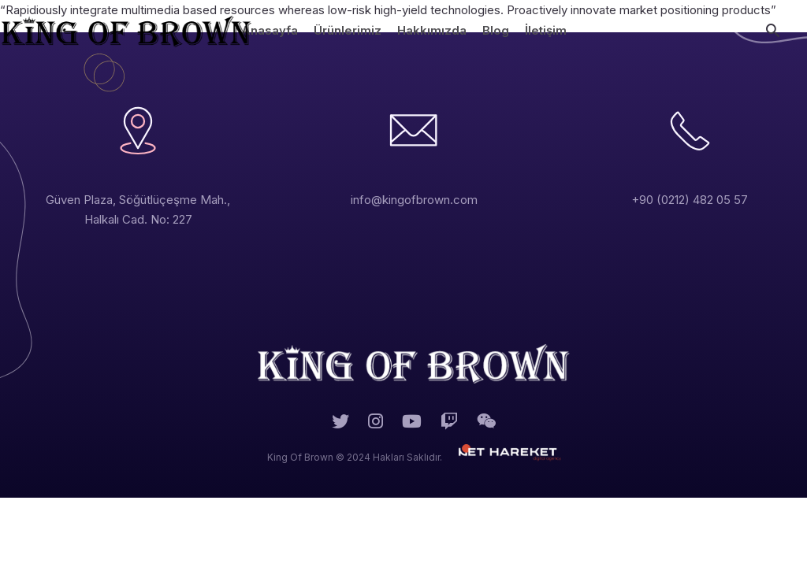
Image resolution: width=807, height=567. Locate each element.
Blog (495, 30)
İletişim (546, 30)
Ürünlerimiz (347, 30)
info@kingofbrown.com (414, 199)
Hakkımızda (432, 30)
